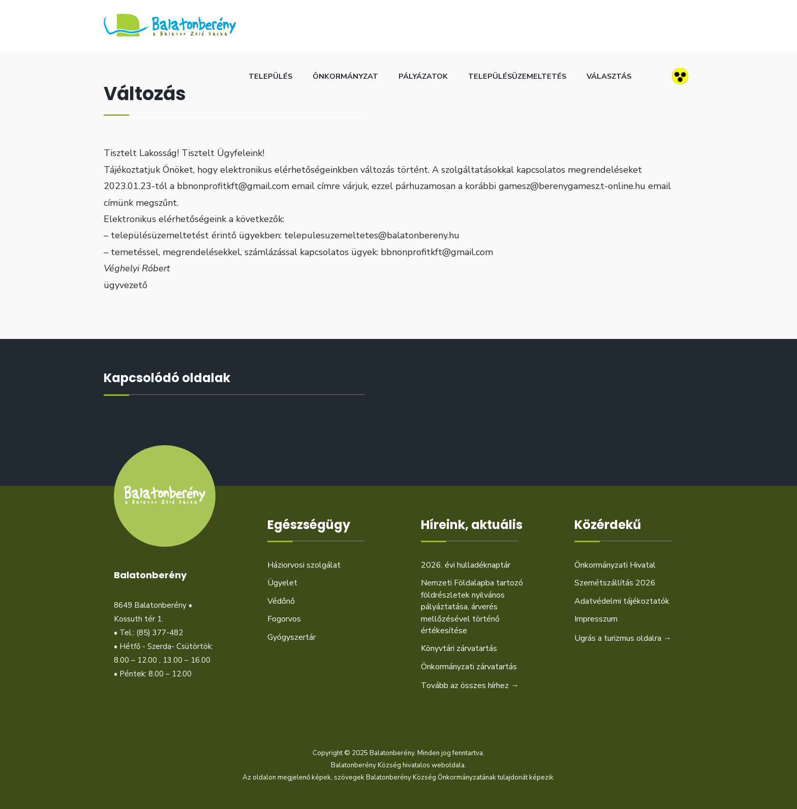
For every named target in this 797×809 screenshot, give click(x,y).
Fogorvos (284, 619)
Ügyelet (282, 582)
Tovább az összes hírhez (470, 685)
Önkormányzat (345, 76)
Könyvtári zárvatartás (459, 648)
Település (270, 76)
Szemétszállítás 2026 (615, 582)
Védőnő (281, 601)
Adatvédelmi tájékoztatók (621, 601)
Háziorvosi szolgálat (304, 565)
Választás (609, 76)
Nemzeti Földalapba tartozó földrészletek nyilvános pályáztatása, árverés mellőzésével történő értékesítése (472, 606)
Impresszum (596, 619)
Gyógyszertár (291, 637)
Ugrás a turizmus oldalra (622, 638)
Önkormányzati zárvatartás (469, 666)
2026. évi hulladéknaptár (465, 565)
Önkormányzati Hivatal (615, 565)
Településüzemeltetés (517, 76)
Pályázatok (423, 76)
